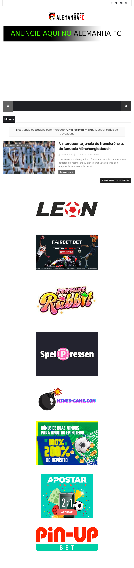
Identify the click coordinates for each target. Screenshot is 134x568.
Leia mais (65, 172)
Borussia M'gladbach (17, 145)
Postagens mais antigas (115, 180)
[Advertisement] (67, 74)
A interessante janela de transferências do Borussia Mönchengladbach (91, 146)
